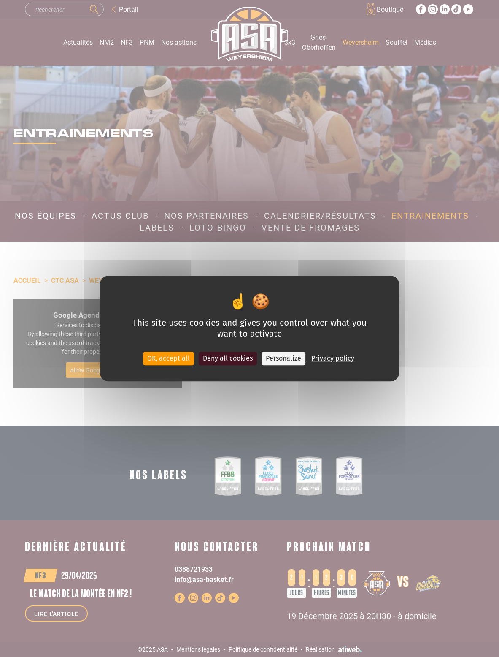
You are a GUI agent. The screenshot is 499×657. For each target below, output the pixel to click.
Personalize (283, 358)
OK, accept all (168, 358)
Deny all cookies (228, 358)
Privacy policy (332, 358)
